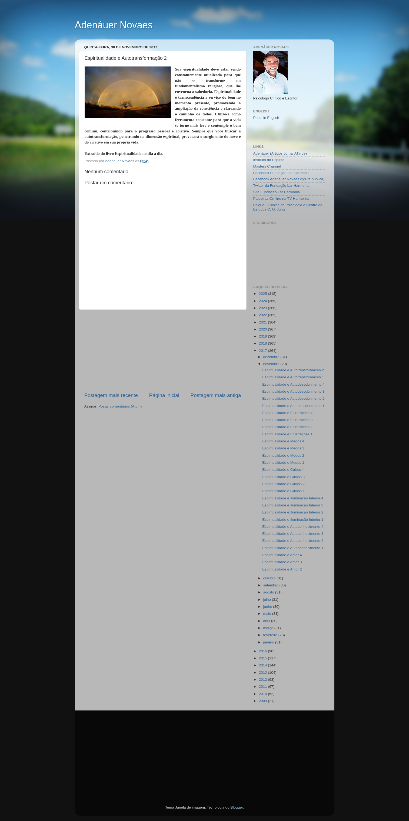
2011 (263, 687)
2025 (263, 294)
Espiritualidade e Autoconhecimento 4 (292, 527)
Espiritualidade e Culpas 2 (283, 484)
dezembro (272, 357)
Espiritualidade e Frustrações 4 (287, 413)
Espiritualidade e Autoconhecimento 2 (292, 541)
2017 (263, 351)
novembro (272, 364)
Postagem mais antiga (216, 395)
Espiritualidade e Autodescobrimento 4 (293, 384)
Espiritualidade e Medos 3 (283, 448)
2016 (263, 651)
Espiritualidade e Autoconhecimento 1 (292, 548)
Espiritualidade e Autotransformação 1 (293, 377)
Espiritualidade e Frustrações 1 (287, 434)
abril (267, 621)
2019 (263, 336)
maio (267, 614)
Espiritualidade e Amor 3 (282, 562)
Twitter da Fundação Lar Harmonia (281, 185)
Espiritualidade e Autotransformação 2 (293, 370)
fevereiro (270, 635)
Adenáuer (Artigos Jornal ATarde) (280, 153)
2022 (263, 315)
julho (267, 600)
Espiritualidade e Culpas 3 (283, 477)
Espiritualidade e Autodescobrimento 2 (293, 398)
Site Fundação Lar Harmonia (276, 192)
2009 (263, 701)
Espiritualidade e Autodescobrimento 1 (293, 406)
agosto (269, 592)
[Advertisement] (162, 351)
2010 (263, 694)
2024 (263, 301)
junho (268, 607)
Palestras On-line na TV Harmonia (281, 198)
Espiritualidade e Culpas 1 (283, 491)
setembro (271, 585)
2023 (263, 308)
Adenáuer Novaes (114, 25)
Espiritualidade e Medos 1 (283, 462)
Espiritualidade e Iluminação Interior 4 (292, 498)
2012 (263, 680)
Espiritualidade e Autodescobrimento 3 (293, 391)
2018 (263, 343)
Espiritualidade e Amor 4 (282, 555)
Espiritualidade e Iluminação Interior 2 (292, 512)
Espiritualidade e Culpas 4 (283, 470)
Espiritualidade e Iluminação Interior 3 (292, 505)
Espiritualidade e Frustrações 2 (287, 427)
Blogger (236, 807)
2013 (263, 672)
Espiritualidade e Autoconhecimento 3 (292, 534)
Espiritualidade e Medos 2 (283, 455)
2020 (263, 329)
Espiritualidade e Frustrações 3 (287, 420)
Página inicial (164, 395)
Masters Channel (267, 166)
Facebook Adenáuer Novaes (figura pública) (288, 179)
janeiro (269, 642)
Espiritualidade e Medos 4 (283, 441)
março (268, 628)
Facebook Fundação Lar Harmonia (281, 173)
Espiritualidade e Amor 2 (282, 569)
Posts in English (266, 118)
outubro (270, 578)
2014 (263, 665)
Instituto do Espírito (269, 160)
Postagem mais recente (111, 395)
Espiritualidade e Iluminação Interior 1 (292, 520)
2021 (263, 322)
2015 (263, 658)
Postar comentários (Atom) (120, 406)
